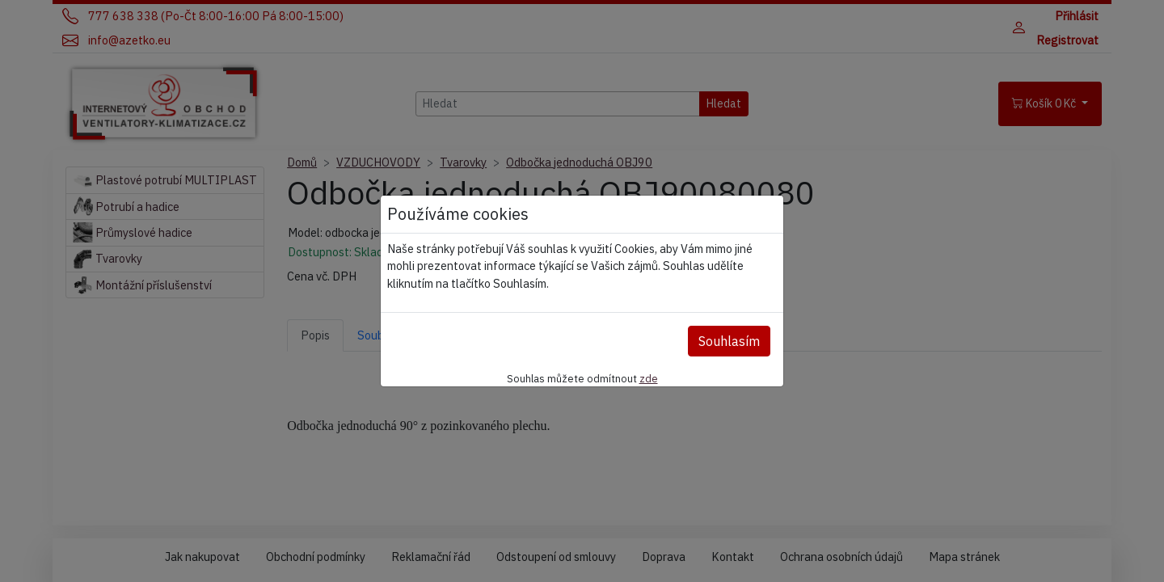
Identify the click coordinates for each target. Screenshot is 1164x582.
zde (648, 378)
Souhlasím (729, 341)
